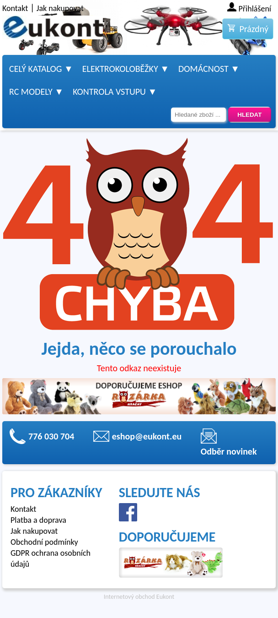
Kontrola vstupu (109, 91)
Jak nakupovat (60, 8)
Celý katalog (35, 68)
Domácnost (203, 68)
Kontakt (15, 8)
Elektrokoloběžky (120, 68)
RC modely (31, 91)
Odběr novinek (229, 451)
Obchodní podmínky (44, 542)
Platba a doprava (38, 520)
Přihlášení (255, 9)
